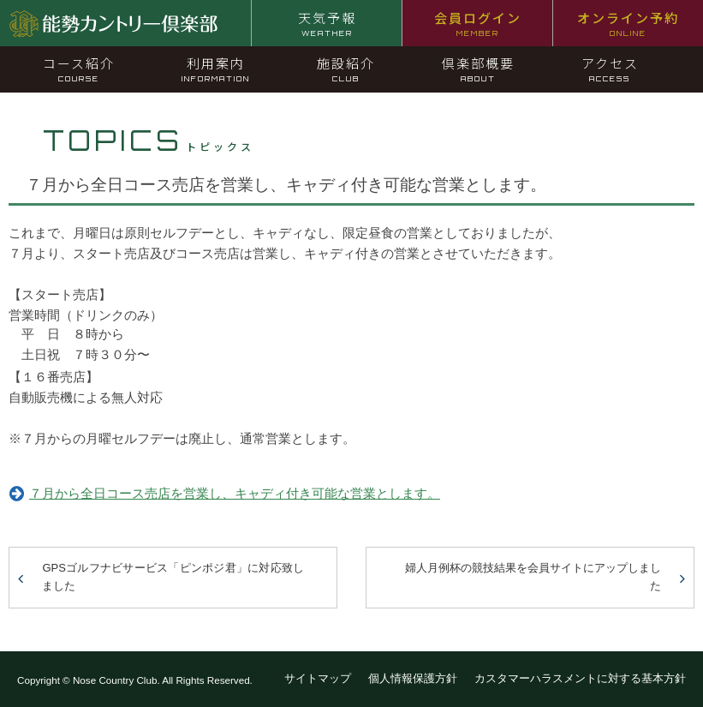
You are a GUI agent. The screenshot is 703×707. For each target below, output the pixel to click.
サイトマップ (317, 678)
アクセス (610, 68)
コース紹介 (79, 68)
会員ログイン (477, 23)
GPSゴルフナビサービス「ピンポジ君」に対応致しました (173, 576)
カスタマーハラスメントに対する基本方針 (580, 678)
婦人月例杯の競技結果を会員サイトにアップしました (533, 576)
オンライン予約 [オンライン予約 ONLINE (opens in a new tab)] (628, 23)
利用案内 (216, 68)
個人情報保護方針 (412, 678)
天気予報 (327, 23)
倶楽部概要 (478, 68)
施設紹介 (346, 68)
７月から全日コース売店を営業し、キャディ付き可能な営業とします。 (234, 493)
